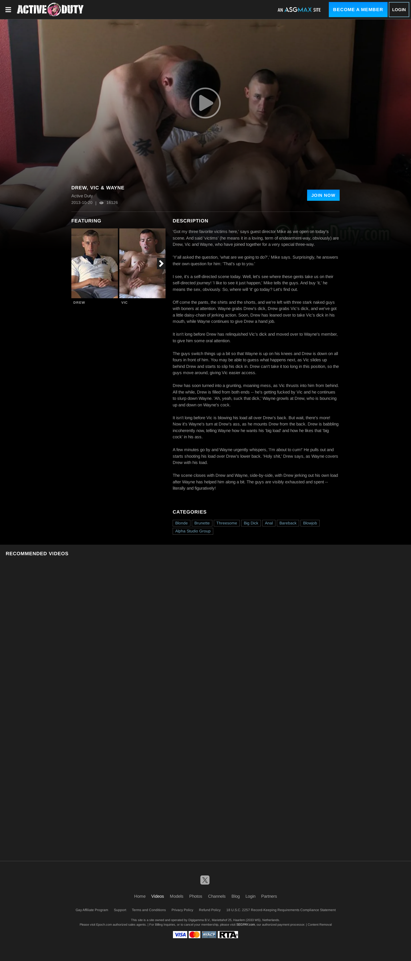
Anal (269, 523)
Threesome (226, 523)
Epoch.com (104, 924)
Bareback (288, 523)
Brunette (202, 523)
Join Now (323, 195)
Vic (124, 303)
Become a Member (358, 9)
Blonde (181, 523)
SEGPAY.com (245, 924)
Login (399, 9)
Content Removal (320, 924)
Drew (79, 303)
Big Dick (251, 523)
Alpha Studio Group (193, 531)
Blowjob (310, 523)
